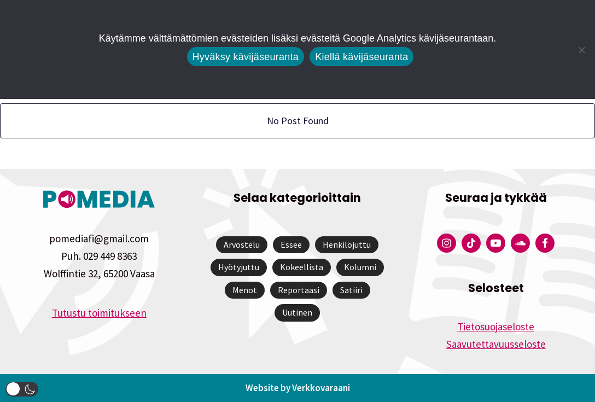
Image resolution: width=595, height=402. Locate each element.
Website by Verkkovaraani (298, 388)
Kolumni (360, 266)
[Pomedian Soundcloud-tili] (520, 243)
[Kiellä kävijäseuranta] (581, 49)
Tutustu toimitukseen (99, 312)
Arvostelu (242, 244)
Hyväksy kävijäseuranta (245, 56)
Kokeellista (301, 266)
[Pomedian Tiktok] (471, 243)
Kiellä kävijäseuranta (361, 56)
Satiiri (351, 289)
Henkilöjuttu (347, 244)
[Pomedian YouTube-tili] (495, 243)
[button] (21, 389)
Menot (244, 289)
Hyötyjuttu (238, 266)
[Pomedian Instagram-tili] (446, 243)
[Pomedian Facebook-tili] (545, 243)
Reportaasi (298, 289)
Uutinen (297, 312)
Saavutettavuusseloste (496, 344)
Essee (291, 244)
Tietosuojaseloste (495, 326)
